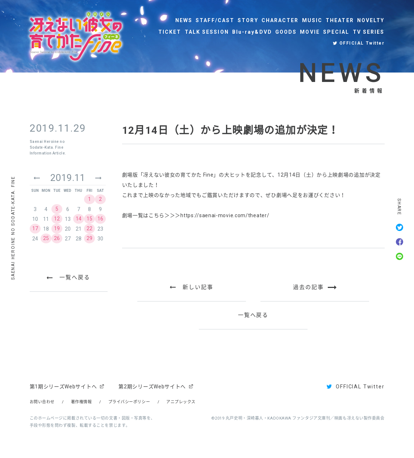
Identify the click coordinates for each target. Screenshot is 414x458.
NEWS (183, 20)
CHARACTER (280, 20)
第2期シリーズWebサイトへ (152, 386)
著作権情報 (81, 402)
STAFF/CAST (215, 20)
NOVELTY (371, 20)
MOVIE (310, 32)
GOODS (286, 32)
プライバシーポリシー (129, 402)
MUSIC (312, 20)
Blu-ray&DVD (252, 32)
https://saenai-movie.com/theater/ (224, 215)
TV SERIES (369, 32)
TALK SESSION (207, 32)
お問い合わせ (42, 402)
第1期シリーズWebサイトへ (63, 386)
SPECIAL (336, 32)
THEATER (340, 20)
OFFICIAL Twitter (362, 43)
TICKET (169, 32)
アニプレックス (181, 402)
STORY (248, 20)
